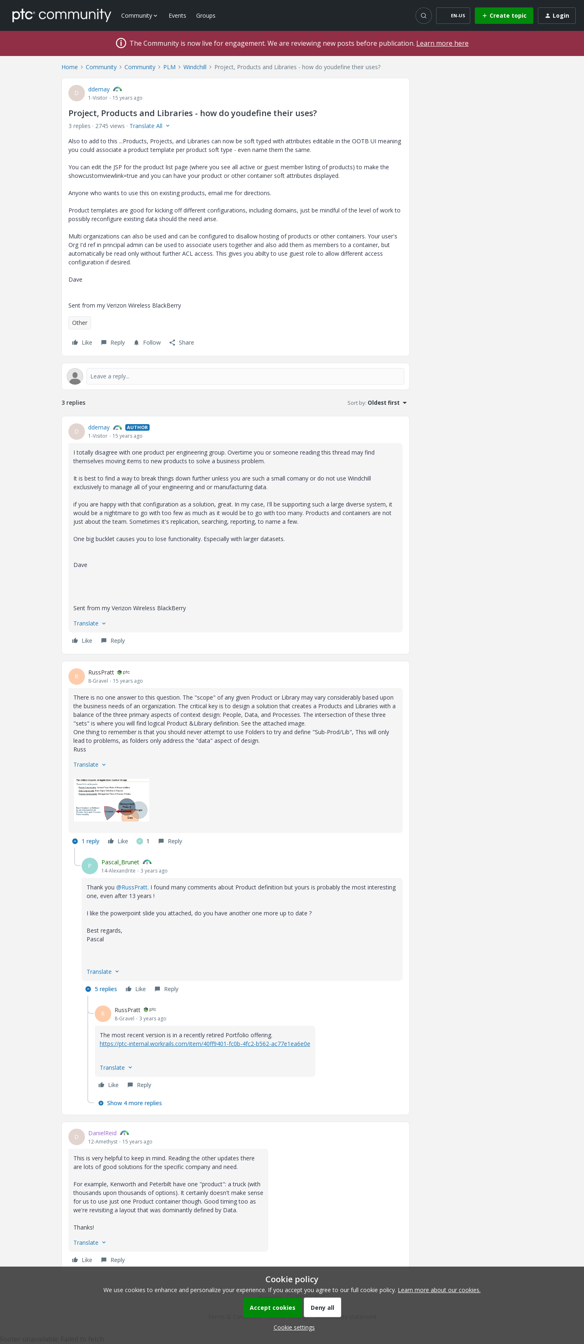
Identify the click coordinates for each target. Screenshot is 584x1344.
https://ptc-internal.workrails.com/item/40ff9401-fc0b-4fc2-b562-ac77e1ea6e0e (205, 1044)
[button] (453, 15)
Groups (206, 15)
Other (79, 323)
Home (69, 67)
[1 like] (143, 841)
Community (101, 67)
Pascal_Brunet (120, 862)
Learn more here (442, 43)
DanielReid (102, 1133)
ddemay (99, 89)
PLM (169, 67)
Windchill (194, 67)
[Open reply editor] (235, 376)
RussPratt (101, 672)
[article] (235, 535)
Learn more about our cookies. (439, 1290)
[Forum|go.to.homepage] (61, 15)
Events (177, 15)
